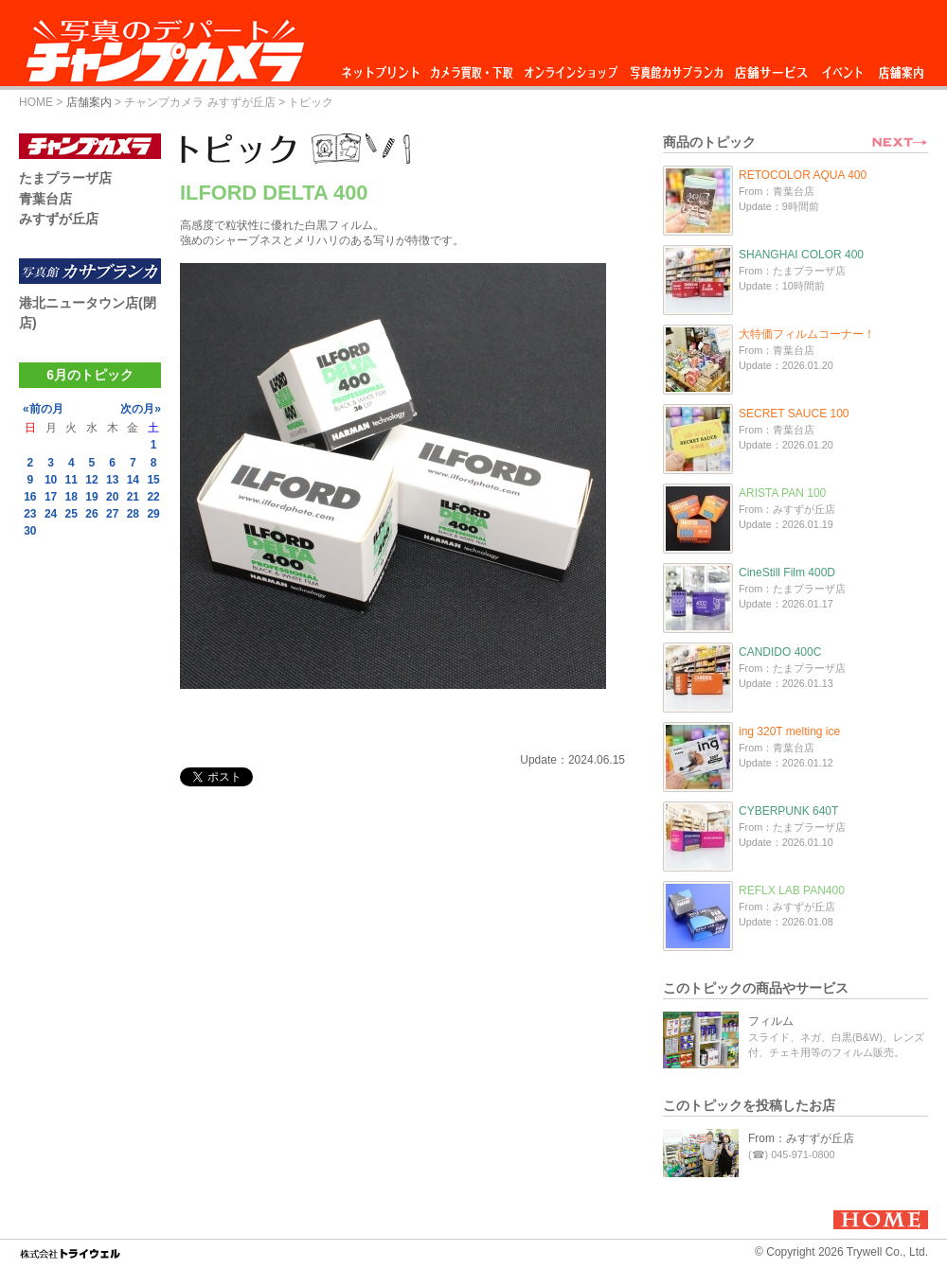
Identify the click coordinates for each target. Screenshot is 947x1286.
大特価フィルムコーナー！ (807, 334)
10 (51, 479)
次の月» (140, 408)
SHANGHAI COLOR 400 (801, 254)
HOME (36, 102)
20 (112, 496)
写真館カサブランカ (676, 67)
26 (91, 513)
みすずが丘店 (58, 218)
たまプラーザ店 (65, 177)
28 (133, 513)
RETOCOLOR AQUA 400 (803, 175)
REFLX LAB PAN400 (792, 890)
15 (153, 479)
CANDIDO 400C (780, 652)
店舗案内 (901, 67)
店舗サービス (771, 67)
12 (91, 479)
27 (112, 513)
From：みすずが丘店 (801, 1138)
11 (71, 479)
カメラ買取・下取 (472, 67)
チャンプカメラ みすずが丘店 (199, 102)
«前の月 (43, 408)
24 (51, 513)
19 (91, 496)
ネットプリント (383, 67)
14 (133, 479)
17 (51, 496)
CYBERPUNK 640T (788, 811)
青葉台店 (45, 198)
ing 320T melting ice (789, 731)
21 (133, 496)
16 (30, 496)
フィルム (771, 1021)
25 (71, 513)
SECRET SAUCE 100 (794, 413)
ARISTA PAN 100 (782, 493)
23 (30, 513)
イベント (843, 67)
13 (112, 479)
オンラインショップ (569, 67)
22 (153, 496)
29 (153, 513)
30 (30, 530)
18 (71, 496)
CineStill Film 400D (787, 572)
